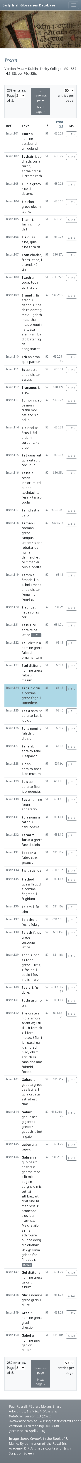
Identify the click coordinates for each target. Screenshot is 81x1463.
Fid (24, 427)
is (35, 542)
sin (33, 334)
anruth (27, 1057)
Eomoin (28, 400)
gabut (26, 1117)
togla (26, 502)
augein (27, 1181)
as (36, 427)
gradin (26, 1322)
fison (37, 786)
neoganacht (31, 349)
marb (35, 979)
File (24, 1013)
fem (25, 599)
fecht (26, 924)
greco (36, 184)
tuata (30, 329)
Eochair (28, 156)
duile (25, 992)
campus (27, 537)
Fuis (25, 781)
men (32, 562)
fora (34, 1028)
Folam (27, 906)
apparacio (29, 809)
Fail (24, 643)
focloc (26, 1071)
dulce (26, 1305)
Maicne (27, 1225)
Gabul (26, 1335)
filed (25, 1052)
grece (26, 206)
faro (25, 844)
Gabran (28, 1157)
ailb (24, 1176)
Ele (24, 201)
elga (28, 1250)
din (24, 1245)
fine (38, 305)
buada (26, 487)
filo (24, 1018)
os (23, 405)
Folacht (28, 919)
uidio (36, 844)
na (23, 329)
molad (26, 1037)
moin (30, 405)
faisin (26, 804)
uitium (27, 437)
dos (32, 1062)
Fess (25, 625)
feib (25, 567)
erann (26, 300)
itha (33, 319)
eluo (25, 189)
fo (37, 906)
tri (39, 482)
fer (31, 599)
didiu (37, 171)
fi (29, 1028)
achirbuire (29, 1235)
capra (26, 1149)
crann (26, 410)
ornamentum (32, 657)
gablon (27, 1345)
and (30, 415)
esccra (26, 379)
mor (34, 410)
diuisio (26, 738)
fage (34, 698)
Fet (24, 455)
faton (26, 822)
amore (35, 1018)
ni (34, 224)
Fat (24, 711)
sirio (37, 1340)
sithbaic (27, 1196)
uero (25, 515)
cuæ (25, 1104)
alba (25, 242)
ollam (34, 1052)
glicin (35, 1300)
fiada (25, 612)
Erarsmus (29, 387)
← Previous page (40, 95)
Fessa (26, 473)
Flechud (28, 879)
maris (37, 585)
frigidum (28, 899)
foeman (28, 528)
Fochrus (28, 1000)
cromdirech (33, 176)
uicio (25, 447)
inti (24, 979)
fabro (26, 857)
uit (39, 455)
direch (26, 161)
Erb (24, 357)
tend (28, 264)
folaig (35, 924)
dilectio (27, 1327)
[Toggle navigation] (73, 5)
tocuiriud (29, 465)
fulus (37, 932)
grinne (26, 1254)
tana (35, 497)
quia (33, 242)
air (40, 1028)
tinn (25, 269)
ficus (25, 432)
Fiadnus (28, 607)
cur (35, 161)
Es (23, 369)
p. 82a (71, 1273)
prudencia (32, 791)
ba (39, 334)
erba (36, 357)
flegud (36, 884)
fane (37, 751)
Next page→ (40, 109)
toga (25, 282)
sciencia (35, 870)
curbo (26, 166)
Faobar (27, 852)
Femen (27, 523)
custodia (28, 942)
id (29, 510)
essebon (28, 143)
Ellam (26, 219)
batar (31, 339)
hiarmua (28, 1220)
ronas (34, 612)
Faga (26, 688)
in (41, 612)
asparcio (31, 756)
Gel (24, 1272)
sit (38, 247)
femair (27, 594)
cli (34, 1057)
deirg (37, 1240)
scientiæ (28, 1023)
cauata (34, 1094)
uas (24, 1089)
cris (24, 1005)
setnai (26, 1191)
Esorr (26, 134)
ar (37, 562)
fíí (39, 1023)
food (29, 960)
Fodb (26, 955)
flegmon (28, 894)
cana (25, 1062)
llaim (25, 224)
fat (36, 715)
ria (24, 344)
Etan (25, 255)
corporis (28, 442)
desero (27, 193)
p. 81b (71, 134)
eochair (27, 171)
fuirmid (27, 1067)
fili (38, 1201)
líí (23, 1028)
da (36, 547)
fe (23, 562)
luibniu (27, 585)
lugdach (36, 315)
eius (25, 1215)
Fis (24, 870)
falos (25, 652)
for (38, 224)
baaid (26, 974)
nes (34, 1117)
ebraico (27, 715)
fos (26, 970)
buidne (27, 1240)
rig (39, 339)
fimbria (27, 580)
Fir (24, 764)
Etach (26, 277)
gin (24, 148)
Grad (26, 1313)
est (34, 510)
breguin (36, 324)
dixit (25, 1201)
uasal (31, 1042)
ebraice (35, 255)
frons (26, 260)
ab (30, 357)
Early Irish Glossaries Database (28, 5)
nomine (27, 138)
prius (25, 420)
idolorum (29, 482)
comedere (29, 702)
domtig (36, 310)
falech (26, 733)
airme (26, 1230)
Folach (27, 932)
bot (40, 1131)
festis (26, 478)
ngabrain (28, 1167)
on (36, 857)
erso (25, 392)
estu (34, 369)
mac (39, 1062)
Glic (25, 1295)
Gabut (27, 1112)
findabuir (28, 1259)
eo (40, 156)
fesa (25, 497)
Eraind (27, 295)
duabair (33, 1245)
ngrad (32, 1047)
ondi (30, 427)
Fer (24, 510)
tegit (33, 287)
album (26, 1287)
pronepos (29, 1211)
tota (32, 247)
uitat (33, 460)
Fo (24, 817)
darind (26, 305)
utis (37, 965)
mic (30, 1176)
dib (24, 339)
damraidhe (30, 557)
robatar (27, 547)
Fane (26, 746)
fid (35, 432)
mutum (35, 773)
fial (37, 1037)
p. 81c (71, 643)
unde (25, 374)
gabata (27, 1084)
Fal (24, 728)
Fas (24, 799)
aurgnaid (28, 1186)
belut (33, 1162)
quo (25, 1162)
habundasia (30, 827)
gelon (26, 1282)
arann (26, 334)
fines (37, 769)
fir (37, 295)
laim (25, 911)
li (25, 1033)
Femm (27, 575)
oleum (36, 206)
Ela (24, 237)
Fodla (26, 987)
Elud (25, 184)
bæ (24, 415)
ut (37, 1196)
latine (26, 211)
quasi (31, 237)
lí (41, 1037)
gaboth (27, 1131)
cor (24, 617)
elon (30, 201)
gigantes (28, 1121)
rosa (32, 1206)
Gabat (27, 1079)
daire (25, 310)
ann (39, 542)
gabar (26, 1144)
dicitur (35, 374)
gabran (27, 1172)
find (32, 1201)
